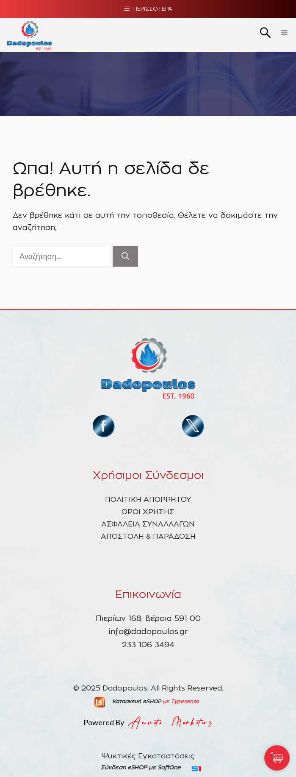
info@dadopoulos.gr (148, 632)
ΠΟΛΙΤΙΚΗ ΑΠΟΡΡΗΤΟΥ (148, 499)
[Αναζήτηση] (125, 256)
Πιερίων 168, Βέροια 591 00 (148, 619)
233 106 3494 (148, 645)
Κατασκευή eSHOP (136, 701)
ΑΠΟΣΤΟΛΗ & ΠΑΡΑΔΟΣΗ (148, 536)
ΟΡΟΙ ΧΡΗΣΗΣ (148, 511)
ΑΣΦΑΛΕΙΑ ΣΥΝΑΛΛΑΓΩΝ (148, 524)
